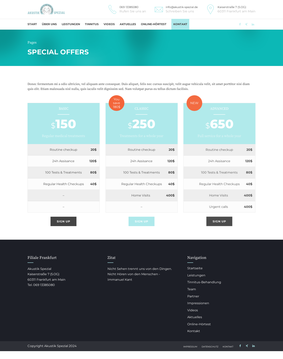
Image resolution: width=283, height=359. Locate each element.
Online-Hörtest (153, 24)
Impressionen (198, 303)
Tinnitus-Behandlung (204, 282)
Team (191, 289)
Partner (193, 296)
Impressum (190, 346)
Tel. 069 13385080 (41, 285)
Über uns (49, 24)
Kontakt (180, 24)
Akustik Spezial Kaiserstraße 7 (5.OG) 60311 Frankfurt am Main (46, 274)
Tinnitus (92, 24)
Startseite (195, 268)
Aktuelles (128, 24)
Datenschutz (210, 346)
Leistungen (71, 24)
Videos (109, 24)
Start (32, 24)
